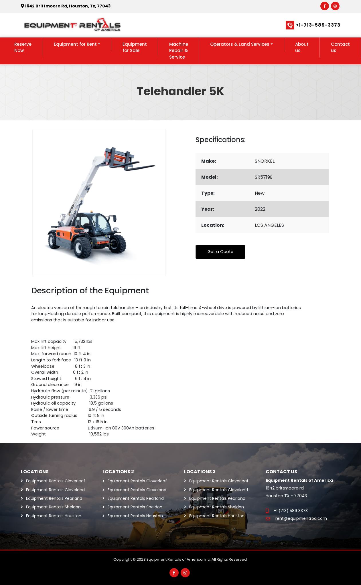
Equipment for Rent (75, 44)
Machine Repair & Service (178, 50)
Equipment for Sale (135, 47)
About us (302, 47)
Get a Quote (220, 251)
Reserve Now (22, 47)
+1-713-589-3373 (318, 25)
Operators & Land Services (239, 44)
